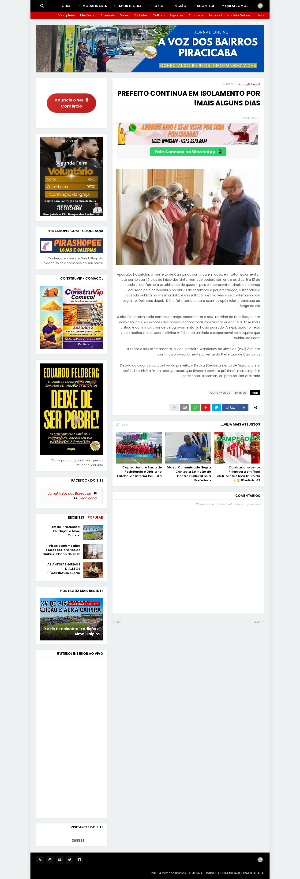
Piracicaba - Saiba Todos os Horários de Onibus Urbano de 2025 (61, 550)
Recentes (76, 517)
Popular (95, 517)
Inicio (259, 15)
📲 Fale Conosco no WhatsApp (188, 152)
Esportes (176, 15)
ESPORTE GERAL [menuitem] (130, 6)
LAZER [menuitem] (158, 6)
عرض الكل (122, 424)
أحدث (257, 621)
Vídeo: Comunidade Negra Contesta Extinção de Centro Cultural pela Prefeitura (189, 474)
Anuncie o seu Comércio (72, 103)
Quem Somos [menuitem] (236, 6)
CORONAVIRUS (220, 393)
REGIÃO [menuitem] (180, 6)
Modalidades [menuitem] (94, 6)
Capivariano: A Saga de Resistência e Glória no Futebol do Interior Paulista (139, 471)
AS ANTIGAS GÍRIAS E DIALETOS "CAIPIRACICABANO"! (63, 568)
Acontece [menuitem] (206, 6)
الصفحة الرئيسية (249, 84)
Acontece (195, 15)
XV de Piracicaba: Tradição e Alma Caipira (66, 531)
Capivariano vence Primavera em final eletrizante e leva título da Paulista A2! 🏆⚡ (238, 474)
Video (124, 15)
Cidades (140, 15)
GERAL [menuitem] (67, 6)
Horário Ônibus (238, 15)
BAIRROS (229, 84)
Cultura (159, 15)
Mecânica (87, 15)
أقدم (118, 621)
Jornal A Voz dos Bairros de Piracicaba (72, 496)
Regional (215, 15)
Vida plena (66, 15)
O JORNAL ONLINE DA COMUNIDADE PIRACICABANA (226, 873)
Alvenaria (108, 15)
